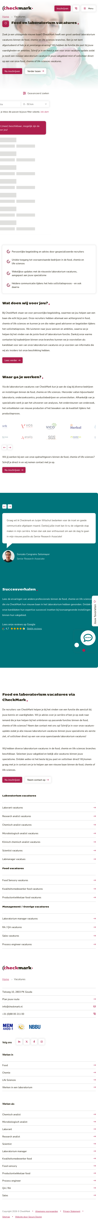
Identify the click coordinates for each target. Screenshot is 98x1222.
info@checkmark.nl (12, 1006)
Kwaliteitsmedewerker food (17, 1158)
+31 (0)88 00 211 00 (13, 1013)
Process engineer (11, 1180)
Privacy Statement (71, 1211)
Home (5, 16)
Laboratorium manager (14, 1151)
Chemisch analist (11, 1114)
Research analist (11, 1136)
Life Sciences (9, 1079)
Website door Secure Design (28, 1216)
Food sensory (9, 1165)
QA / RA (6, 1188)
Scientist (7, 1143)
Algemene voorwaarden (46, 1211)
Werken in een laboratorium (17, 1087)
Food (5, 1065)
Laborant (7, 1129)
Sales (5, 1195)
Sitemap (6, 1216)
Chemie (6, 1072)
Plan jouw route (10, 999)
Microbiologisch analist (14, 1121)
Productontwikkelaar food (16, 1173)
